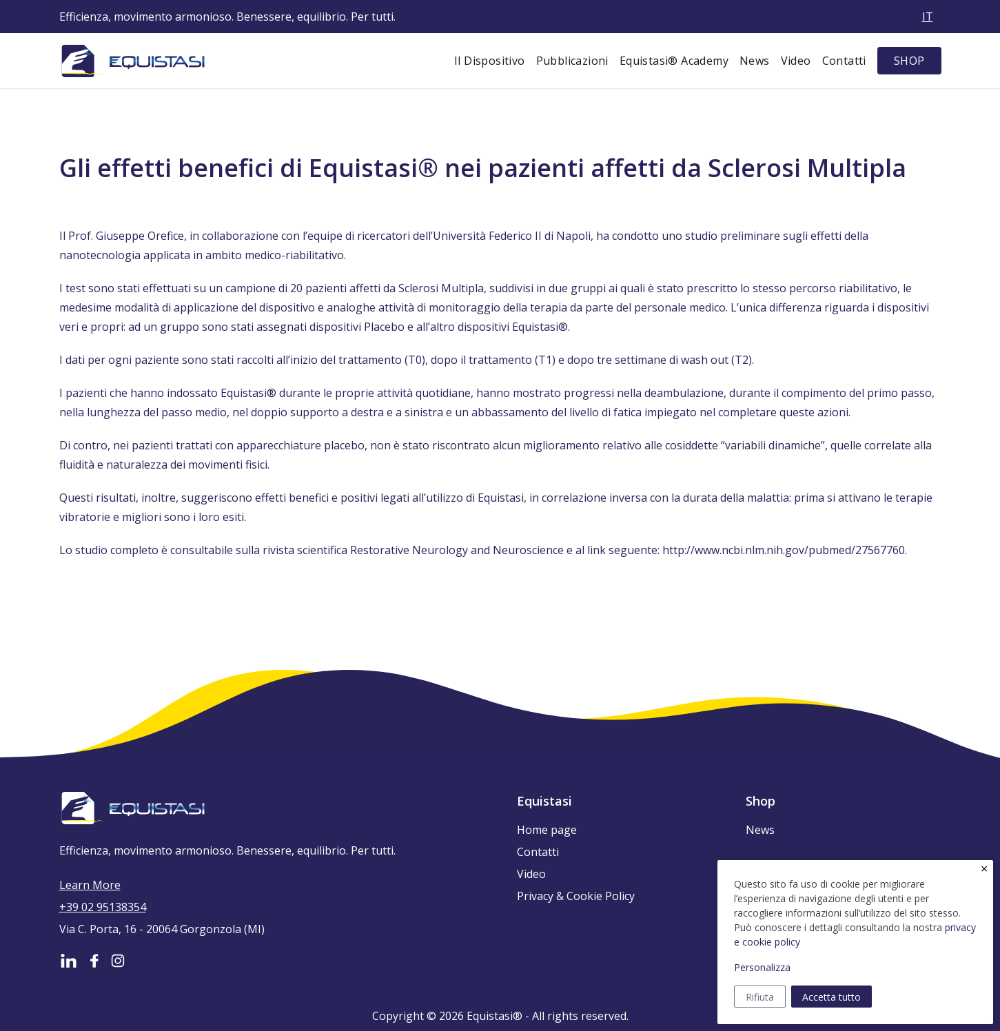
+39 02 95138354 (102, 907)
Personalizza (762, 967)
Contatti (844, 60)
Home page (547, 829)
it (927, 16)
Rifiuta (760, 996)
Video (796, 60)
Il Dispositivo (489, 60)
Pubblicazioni (572, 60)
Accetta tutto (831, 996)
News (754, 60)
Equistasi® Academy (674, 60)
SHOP (909, 60)
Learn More (90, 884)
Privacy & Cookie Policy (576, 896)
